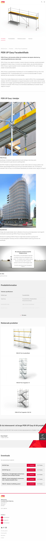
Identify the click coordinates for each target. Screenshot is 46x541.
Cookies (2, 537)
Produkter (11, 48)
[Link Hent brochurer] (23, 523)
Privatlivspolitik (4, 533)
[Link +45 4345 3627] (23, 517)
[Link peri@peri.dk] (23, 520)
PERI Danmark (4, 48)
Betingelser (3, 535)
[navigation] (23, 436)
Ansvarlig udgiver (4, 530)
